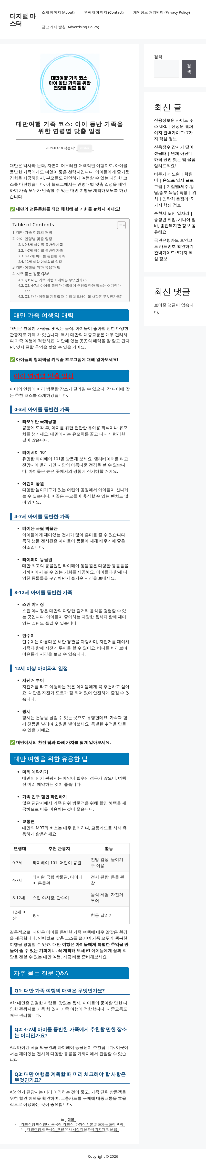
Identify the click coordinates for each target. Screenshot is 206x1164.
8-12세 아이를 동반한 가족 (45, 256)
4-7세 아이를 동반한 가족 (44, 250)
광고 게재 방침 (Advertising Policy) (70, 26)
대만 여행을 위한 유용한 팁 (38, 267)
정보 (70, 1119)
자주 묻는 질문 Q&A (32, 273)
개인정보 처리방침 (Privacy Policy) (161, 12)
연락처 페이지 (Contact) (104, 12)
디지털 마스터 (23, 19)
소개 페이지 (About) (58, 12)
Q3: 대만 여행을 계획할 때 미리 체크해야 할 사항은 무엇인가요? (73, 296)
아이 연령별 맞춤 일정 (34, 238)
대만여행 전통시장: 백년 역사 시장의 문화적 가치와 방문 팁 (72, 1129)
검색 (158, 56)
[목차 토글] (118, 225)
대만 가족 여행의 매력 (34, 232)
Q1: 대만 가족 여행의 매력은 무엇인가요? (56, 279)
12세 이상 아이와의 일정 (43, 261)
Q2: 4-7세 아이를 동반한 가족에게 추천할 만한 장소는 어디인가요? (73, 288)
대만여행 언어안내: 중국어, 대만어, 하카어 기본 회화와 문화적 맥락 (72, 1124)
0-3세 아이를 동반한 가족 (44, 244)
